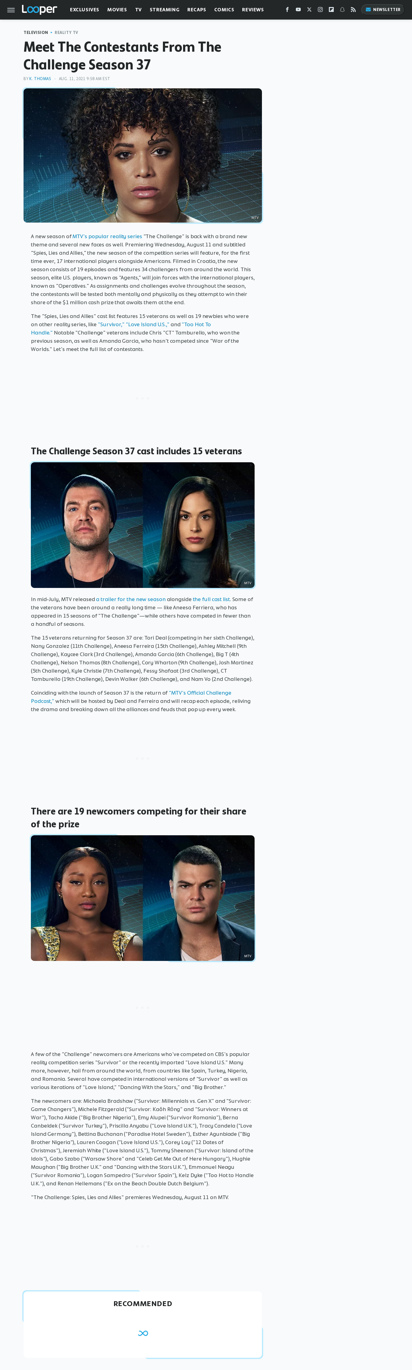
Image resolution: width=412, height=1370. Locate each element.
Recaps (196, 9)
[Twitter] (309, 11)
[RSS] (353, 11)
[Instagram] (320, 11)
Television (36, 33)
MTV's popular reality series (107, 236)
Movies (117, 9)
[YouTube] (298, 11)
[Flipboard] (331, 11)
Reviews (253, 9)
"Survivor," (111, 324)
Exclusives (84, 9)
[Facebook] (287, 11)
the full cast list (211, 599)
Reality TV (66, 33)
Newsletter (383, 9)
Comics (224, 9)
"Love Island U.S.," (147, 324)
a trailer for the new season (130, 599)
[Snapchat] (342, 11)
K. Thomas (40, 78)
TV (138, 9)
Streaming (164, 9)
